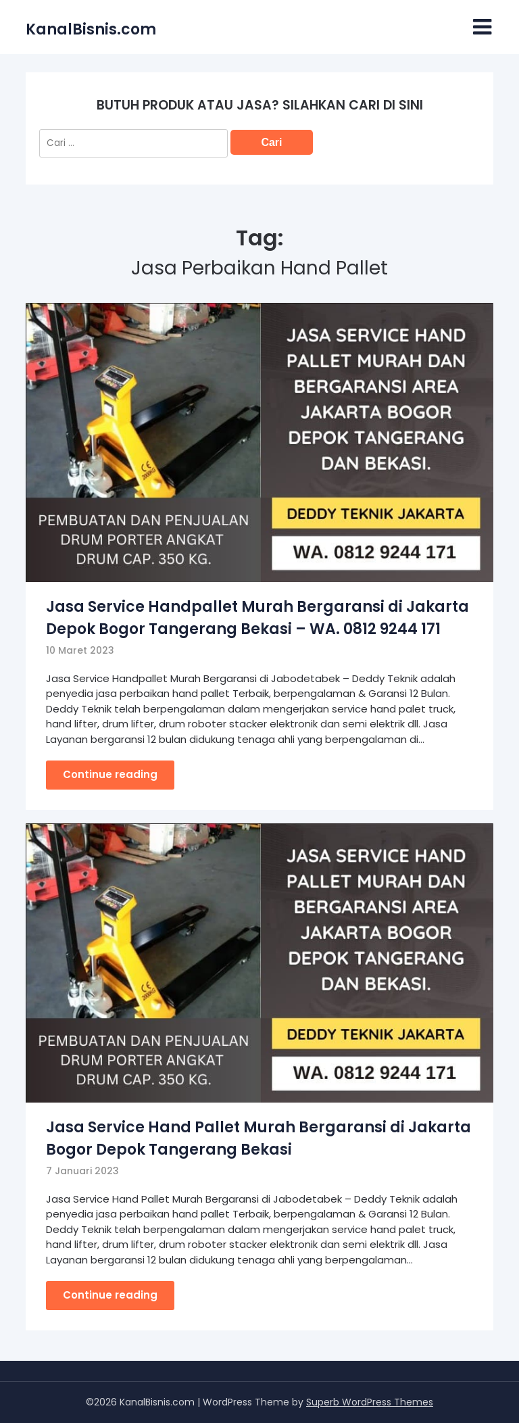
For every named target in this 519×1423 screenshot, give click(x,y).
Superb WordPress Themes (369, 1402)
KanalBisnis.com (91, 29)
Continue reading (110, 774)
